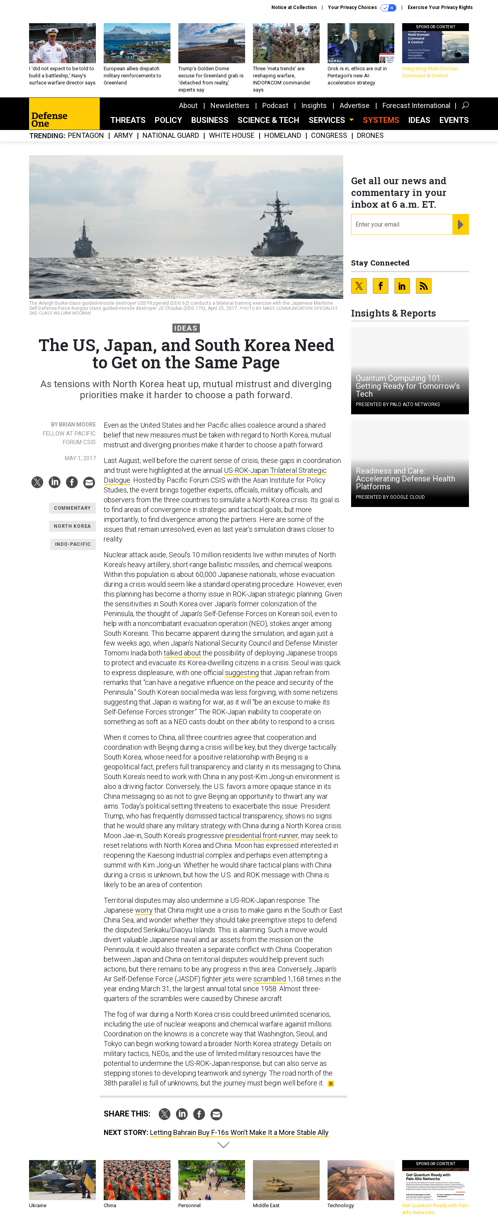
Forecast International (416, 105)
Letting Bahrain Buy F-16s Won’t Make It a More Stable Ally (239, 1132)
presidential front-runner (261, 835)
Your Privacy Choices (362, 7)
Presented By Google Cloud (390, 497)
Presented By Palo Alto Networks (398, 404)
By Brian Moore (73, 424)
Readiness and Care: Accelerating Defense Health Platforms (405, 478)
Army (123, 135)
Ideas (419, 120)
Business (210, 120)
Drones (370, 135)
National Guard (171, 135)
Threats (128, 120)
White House (231, 135)
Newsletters (230, 105)
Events (454, 120)
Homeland (282, 135)
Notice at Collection (294, 7)
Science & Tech (268, 120)
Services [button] (328, 120)
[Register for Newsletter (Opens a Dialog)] (460, 224)
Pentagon (86, 135)
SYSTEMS (381, 120)
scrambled (269, 979)
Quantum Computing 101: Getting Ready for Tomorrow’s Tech (408, 386)
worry (144, 910)
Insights (314, 105)
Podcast (275, 105)
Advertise (355, 105)
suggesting (242, 672)
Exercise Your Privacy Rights (440, 7)
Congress (329, 135)
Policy (168, 120)
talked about (182, 653)
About (188, 105)
